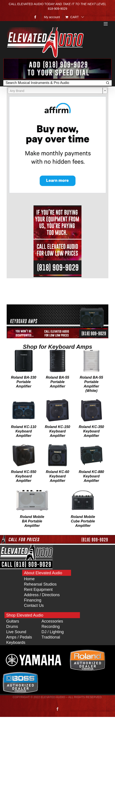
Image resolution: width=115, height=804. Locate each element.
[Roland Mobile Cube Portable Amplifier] (83, 491)
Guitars (12, 621)
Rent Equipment (38, 589)
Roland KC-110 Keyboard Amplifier (23, 431)
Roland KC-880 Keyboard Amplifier (91, 476)
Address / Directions (42, 595)
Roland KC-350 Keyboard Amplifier (91, 431)
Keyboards (15, 642)
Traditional (51, 637)
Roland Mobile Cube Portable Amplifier (83, 521)
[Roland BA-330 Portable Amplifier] (24, 352)
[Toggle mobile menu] (106, 23)
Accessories (52, 621)
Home (29, 579)
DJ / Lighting (53, 632)
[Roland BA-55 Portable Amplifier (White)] (91, 352)
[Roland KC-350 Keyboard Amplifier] (91, 401)
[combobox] (57, 91)
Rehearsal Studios (40, 584)
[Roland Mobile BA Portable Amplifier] (32, 491)
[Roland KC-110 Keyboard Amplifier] (23, 401)
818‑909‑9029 (57, 8)
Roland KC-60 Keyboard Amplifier (57, 476)
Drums (12, 626)
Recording (51, 626)
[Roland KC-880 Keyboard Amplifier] (91, 446)
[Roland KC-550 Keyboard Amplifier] (23, 446)
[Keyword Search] (53, 83)
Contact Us (34, 605)
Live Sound (16, 632)
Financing (32, 600)
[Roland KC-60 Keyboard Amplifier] (57, 446)
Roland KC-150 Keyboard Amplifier (57, 431)
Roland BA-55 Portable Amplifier (57, 382)
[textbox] (57, 91)
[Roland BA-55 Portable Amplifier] (57, 352)
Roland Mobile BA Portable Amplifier (32, 521)
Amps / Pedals (19, 637)
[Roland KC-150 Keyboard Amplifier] (57, 401)
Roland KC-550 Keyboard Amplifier (23, 476)
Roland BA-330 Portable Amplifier (23, 382)
